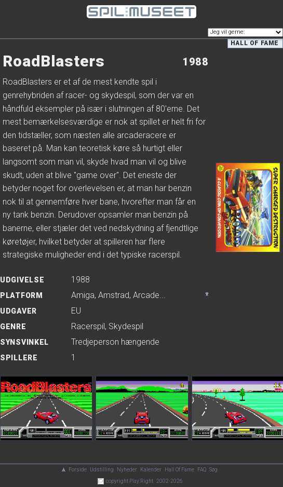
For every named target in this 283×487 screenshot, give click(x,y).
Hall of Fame (255, 43)
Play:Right (141, 481)
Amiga (83, 295)
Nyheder (127, 469)
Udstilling (102, 469)
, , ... (118, 295)
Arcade (146, 295)
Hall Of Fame (179, 469)
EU (76, 311)
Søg (213, 469)
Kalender (150, 469)
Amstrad (113, 295)
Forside (78, 469)
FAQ (201, 469)
